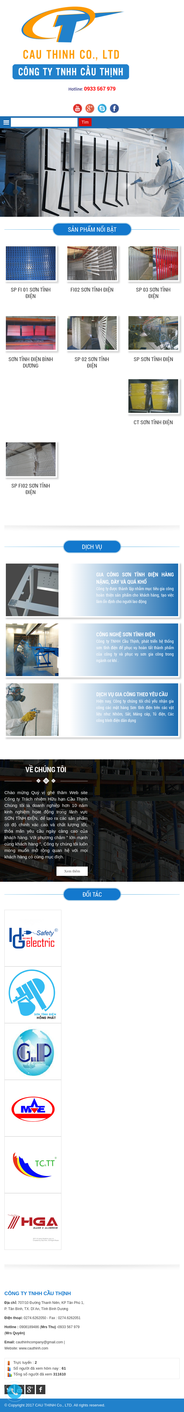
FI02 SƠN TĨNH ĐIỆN (92, 289)
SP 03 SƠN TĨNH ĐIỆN (153, 292)
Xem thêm (72, 871)
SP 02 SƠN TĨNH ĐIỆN (92, 362)
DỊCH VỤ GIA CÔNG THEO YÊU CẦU (132, 694)
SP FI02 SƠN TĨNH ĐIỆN (30, 488)
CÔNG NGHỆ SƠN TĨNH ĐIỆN (125, 634)
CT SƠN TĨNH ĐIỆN (153, 422)
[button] (7, 122)
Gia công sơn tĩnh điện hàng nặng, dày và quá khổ (135, 578)
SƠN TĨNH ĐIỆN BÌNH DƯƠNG (30, 362)
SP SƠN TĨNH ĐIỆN (153, 359)
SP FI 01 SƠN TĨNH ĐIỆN (31, 292)
